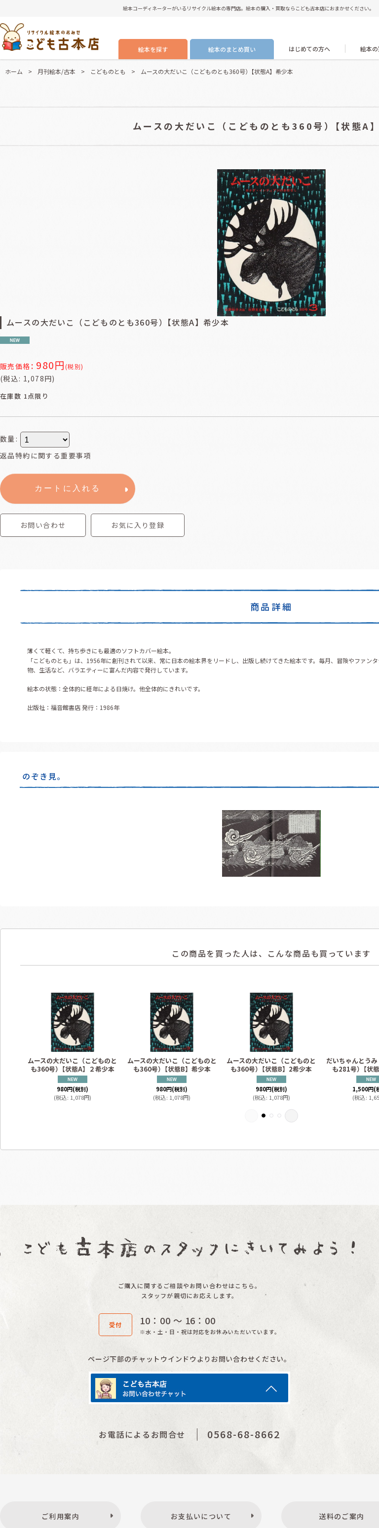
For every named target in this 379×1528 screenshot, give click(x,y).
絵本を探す (153, 49)
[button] (138, 525)
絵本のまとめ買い (232, 49)
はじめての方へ (309, 48)
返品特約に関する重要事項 (45, 455)
